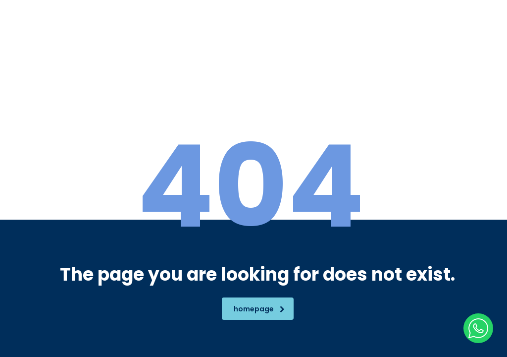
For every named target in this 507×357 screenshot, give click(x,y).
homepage (259, 309)
